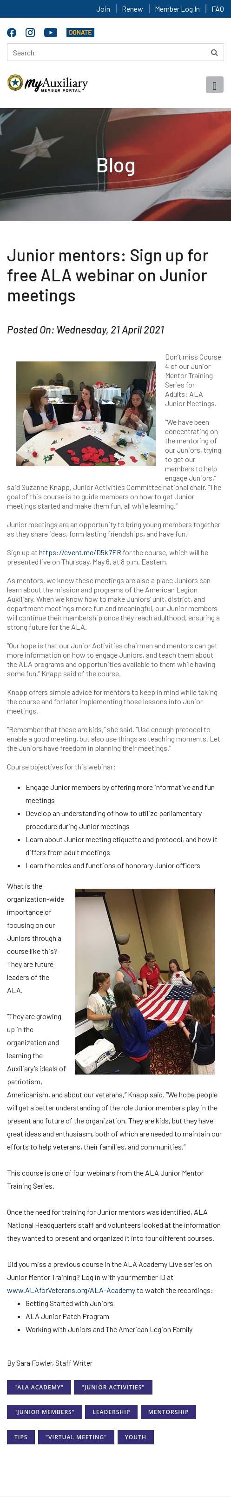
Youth (135, 1437)
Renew (132, 8)
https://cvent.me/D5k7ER (80, 552)
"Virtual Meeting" (76, 1437)
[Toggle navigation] (215, 84)
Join (103, 8)
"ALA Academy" (39, 1387)
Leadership (111, 1412)
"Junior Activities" (113, 1387)
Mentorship (168, 1412)
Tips (20, 1437)
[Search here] (115, 52)
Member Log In (177, 8)
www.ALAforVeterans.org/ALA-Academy (71, 1290)
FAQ (217, 8)
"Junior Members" (44, 1412)
